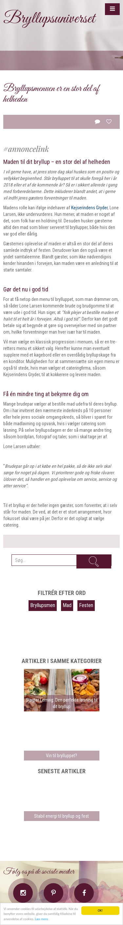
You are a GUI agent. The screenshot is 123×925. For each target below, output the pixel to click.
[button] (112, 9)
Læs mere (41, 919)
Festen (86, 605)
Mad (67, 605)
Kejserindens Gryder (89, 207)
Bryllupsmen (42, 605)
